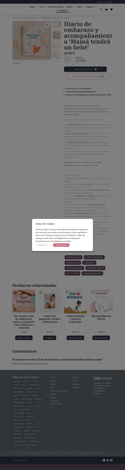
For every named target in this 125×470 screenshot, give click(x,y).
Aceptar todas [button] (61, 245)
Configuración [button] (42, 245)
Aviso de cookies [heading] (45, 224)
